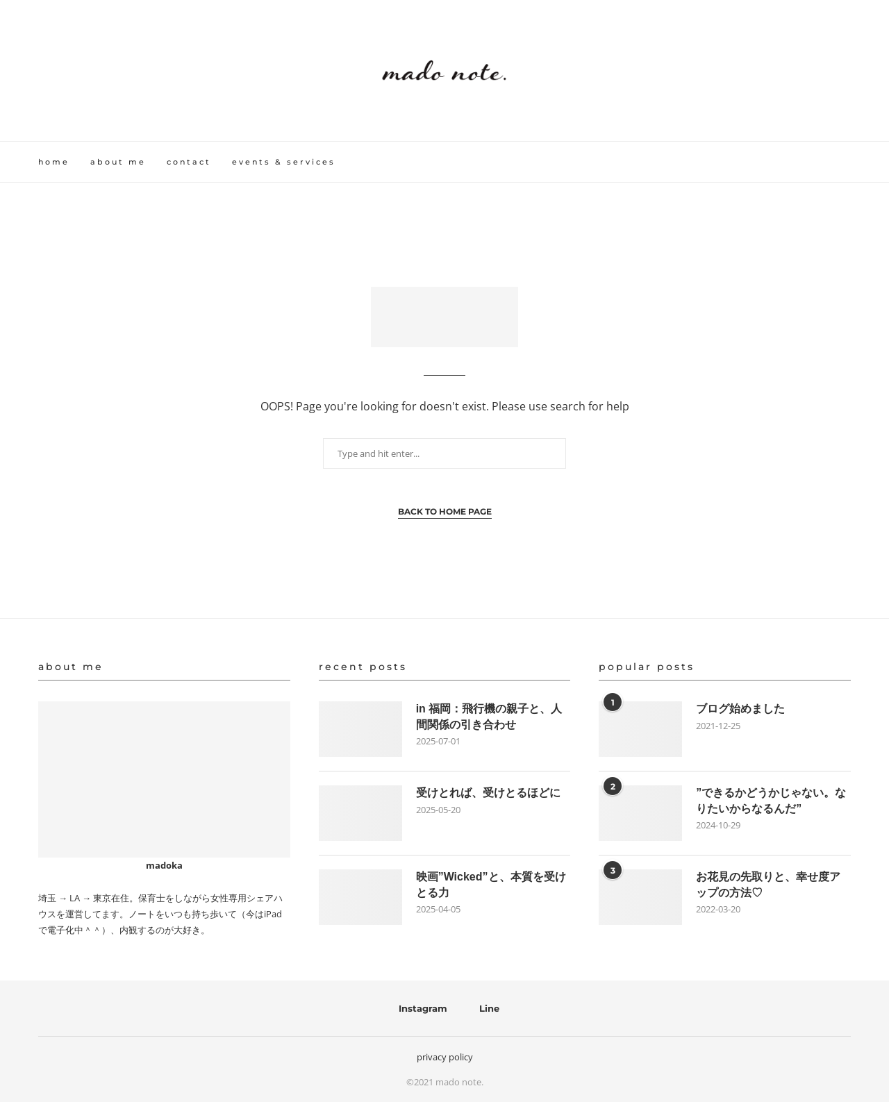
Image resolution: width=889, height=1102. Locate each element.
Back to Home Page (445, 511)
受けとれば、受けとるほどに (488, 793)
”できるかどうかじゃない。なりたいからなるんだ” (771, 800)
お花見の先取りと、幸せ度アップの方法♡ (768, 884)
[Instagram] (418, 1008)
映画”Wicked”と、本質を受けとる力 (491, 884)
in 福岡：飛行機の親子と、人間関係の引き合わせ (489, 716)
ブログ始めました (740, 709)
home (53, 162)
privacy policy (445, 1057)
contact (189, 162)
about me (118, 162)
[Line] (484, 1008)
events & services (283, 162)
